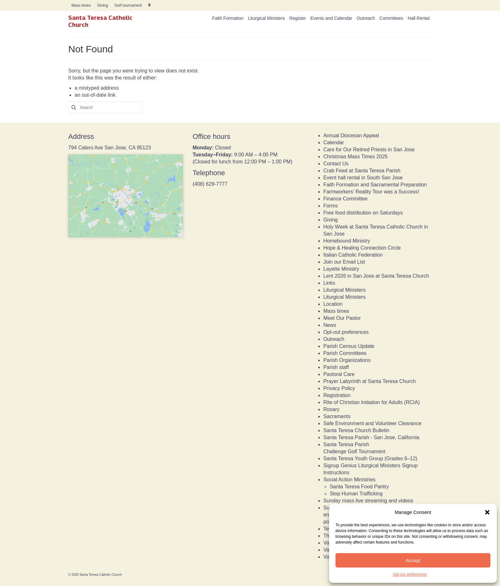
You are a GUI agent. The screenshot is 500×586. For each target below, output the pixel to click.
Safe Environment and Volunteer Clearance (372, 423)
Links (329, 283)
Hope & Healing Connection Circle (362, 248)
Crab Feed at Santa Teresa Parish (362, 170)
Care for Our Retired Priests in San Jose (369, 149)
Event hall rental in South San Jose (363, 177)
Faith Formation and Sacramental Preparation (375, 184)
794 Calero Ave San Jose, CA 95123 (109, 147)
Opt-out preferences (410, 574)
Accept (413, 560)
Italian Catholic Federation (353, 255)
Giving (330, 219)
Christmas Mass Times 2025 (355, 156)
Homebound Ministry (346, 241)
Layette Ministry (341, 269)
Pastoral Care (339, 374)
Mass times (336, 311)
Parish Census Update (348, 346)
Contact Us (336, 163)
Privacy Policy (339, 388)
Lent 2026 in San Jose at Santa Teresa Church (376, 276)
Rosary (331, 409)
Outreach (333, 339)
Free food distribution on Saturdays (363, 212)
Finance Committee (345, 198)
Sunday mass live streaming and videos (368, 500)
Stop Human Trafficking (356, 493)
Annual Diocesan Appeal (351, 135)
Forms (330, 205)
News (329, 325)
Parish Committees (344, 353)
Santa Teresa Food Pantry (359, 486)
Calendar (333, 142)
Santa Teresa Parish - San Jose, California (371, 437)
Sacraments (336, 416)
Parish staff (336, 367)
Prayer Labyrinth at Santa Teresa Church (369, 381)
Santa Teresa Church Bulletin (356, 430)
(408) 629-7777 (210, 184)
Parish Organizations (347, 360)
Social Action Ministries (349, 479)
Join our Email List (344, 262)
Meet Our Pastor (342, 318)
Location (333, 304)
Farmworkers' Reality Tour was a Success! (371, 191)
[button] (487, 512)
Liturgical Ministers (344, 290)
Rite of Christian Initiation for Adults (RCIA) (371, 402)
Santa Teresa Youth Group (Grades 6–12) (370, 458)
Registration (336, 395)
